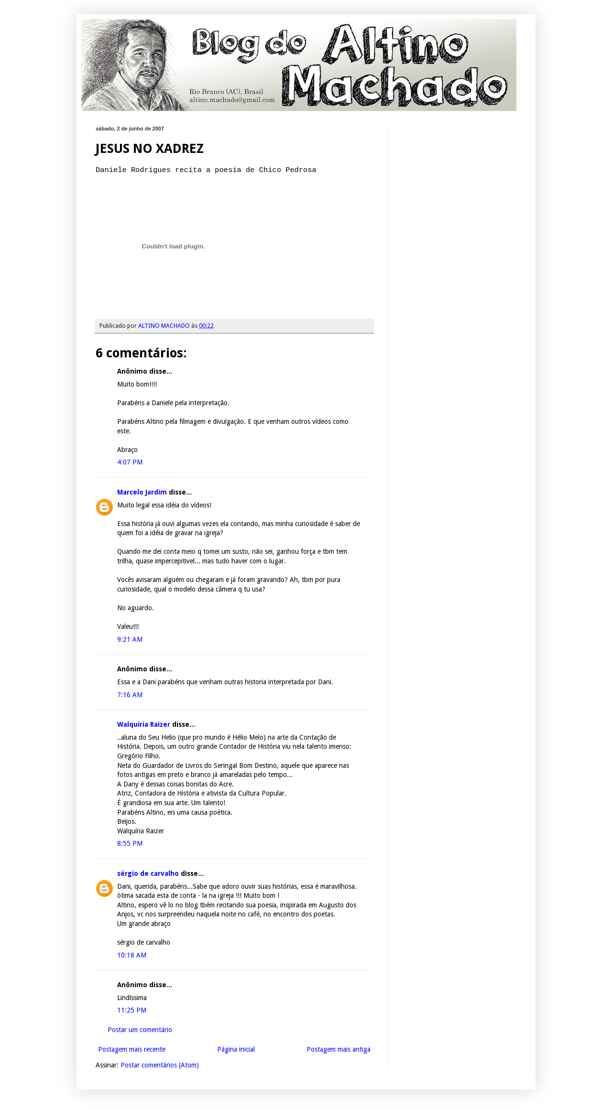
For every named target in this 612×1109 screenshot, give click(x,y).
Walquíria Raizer (143, 724)
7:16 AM (129, 695)
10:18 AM (131, 955)
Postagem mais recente (131, 1049)
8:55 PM (129, 843)
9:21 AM (129, 639)
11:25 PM (131, 1010)
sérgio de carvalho (148, 873)
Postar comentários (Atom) (159, 1065)
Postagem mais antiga (338, 1049)
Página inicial (236, 1049)
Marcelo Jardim (142, 492)
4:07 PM (129, 462)
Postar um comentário (140, 1030)
